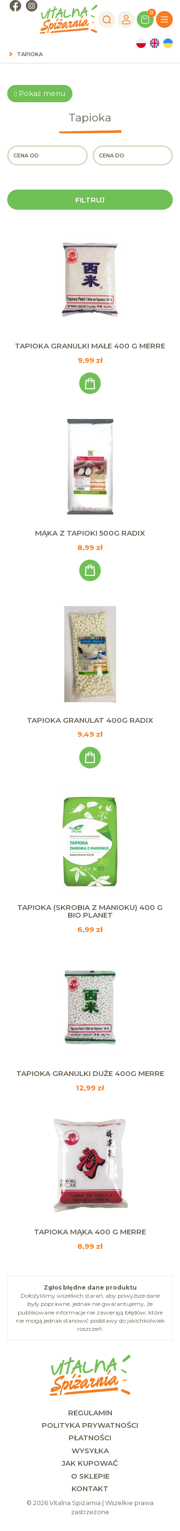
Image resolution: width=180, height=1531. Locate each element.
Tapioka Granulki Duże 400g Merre (90, 1073)
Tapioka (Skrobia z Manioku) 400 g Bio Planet (90, 911)
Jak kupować (90, 1463)
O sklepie (90, 1476)
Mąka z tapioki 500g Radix (90, 533)
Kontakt (90, 1488)
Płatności (90, 1437)
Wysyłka (90, 1450)
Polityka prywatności (90, 1425)
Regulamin (90, 1412)
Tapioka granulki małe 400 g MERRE (90, 345)
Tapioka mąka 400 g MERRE (90, 1231)
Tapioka (30, 54)
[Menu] (164, 19)
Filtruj (90, 199)
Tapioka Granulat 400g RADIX (90, 720)
